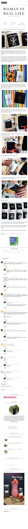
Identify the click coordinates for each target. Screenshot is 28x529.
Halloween (11, 251)
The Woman (13, 23)
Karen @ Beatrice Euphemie (8, 261)
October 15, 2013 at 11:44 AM (11, 329)
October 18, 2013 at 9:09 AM (16, 371)
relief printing (17, 252)
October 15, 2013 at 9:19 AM (16, 285)
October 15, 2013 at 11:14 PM (16, 350)
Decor (4, 24)
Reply (4, 265)
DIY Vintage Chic (16, 233)
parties (22, 251)
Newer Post (3, 387)
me (4, 343)
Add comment (3, 384)
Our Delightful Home (8, 233)
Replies (6, 267)
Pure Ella (5, 357)
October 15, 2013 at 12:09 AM (18, 261)
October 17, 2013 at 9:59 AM (11, 357)
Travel (12, 24)
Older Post (25, 387)
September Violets (7, 293)
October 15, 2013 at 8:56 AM (15, 293)
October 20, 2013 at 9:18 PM (16, 364)
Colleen (5, 329)
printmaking (10, 252)
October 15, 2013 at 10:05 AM (16, 321)
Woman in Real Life (14, 11)
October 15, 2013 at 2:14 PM (9, 343)
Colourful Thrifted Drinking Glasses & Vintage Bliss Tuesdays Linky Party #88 (15, 437)
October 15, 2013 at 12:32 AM (13, 277)
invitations (17, 251)
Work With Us (21, 24)
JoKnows (8, 285)
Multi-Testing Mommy (7, 371)
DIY (8, 251)
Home (5, 23)
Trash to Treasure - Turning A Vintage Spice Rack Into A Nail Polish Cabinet (16, 443)
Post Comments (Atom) (9, 389)
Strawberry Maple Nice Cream (9, 471)
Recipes (22, 23)
